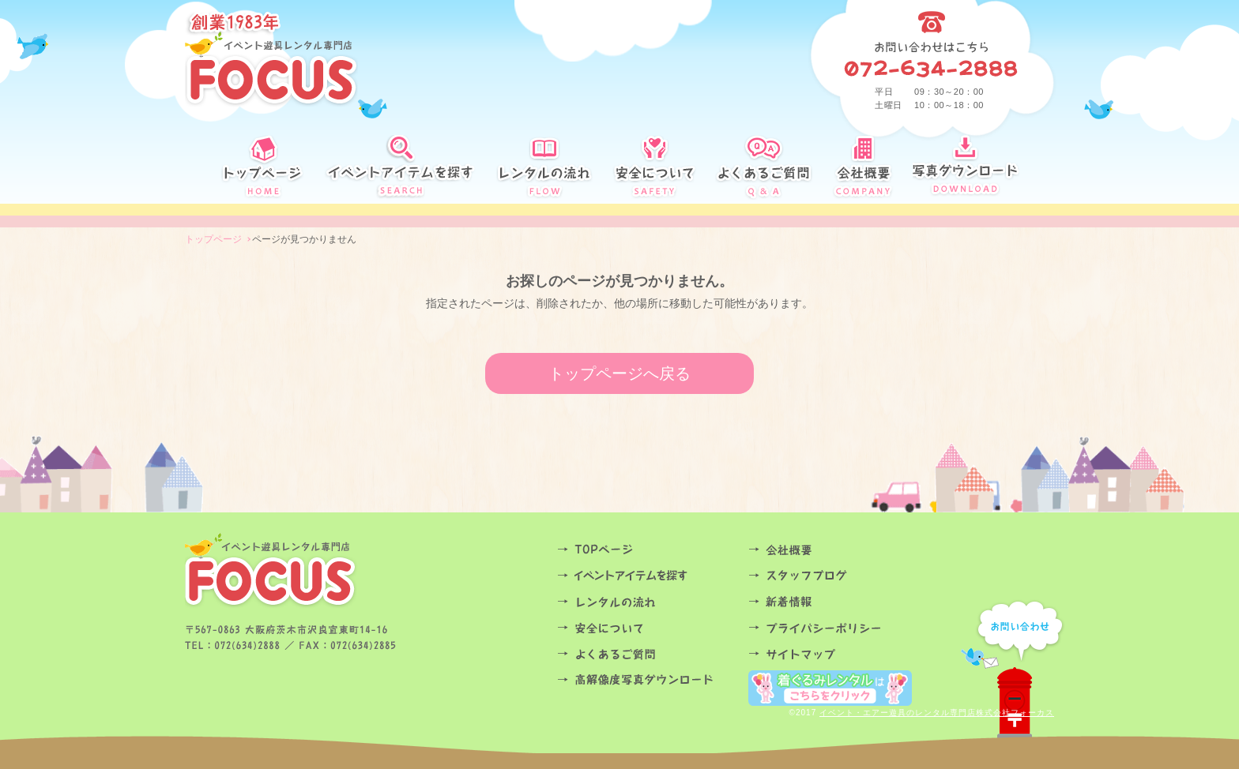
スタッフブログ (839, 576)
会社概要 (839, 550)
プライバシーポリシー (839, 628)
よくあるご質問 (647, 654)
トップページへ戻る (619, 373)
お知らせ (839, 602)
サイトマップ (839, 654)
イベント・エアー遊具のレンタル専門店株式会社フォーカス (936, 712)
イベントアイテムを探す (647, 576)
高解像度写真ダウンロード (647, 680)
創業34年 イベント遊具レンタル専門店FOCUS (271, 59)
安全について (647, 628)
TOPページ (647, 550)
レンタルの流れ (647, 602)
